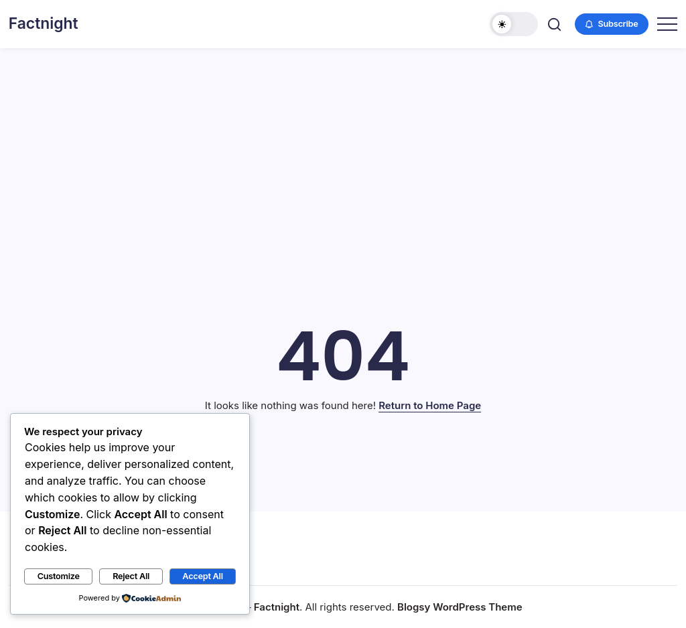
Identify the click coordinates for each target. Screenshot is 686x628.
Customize (59, 576)
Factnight (43, 23)
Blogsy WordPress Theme (460, 607)
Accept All (202, 576)
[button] (514, 24)
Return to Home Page (430, 405)
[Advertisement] (343, 148)
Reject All (131, 576)
